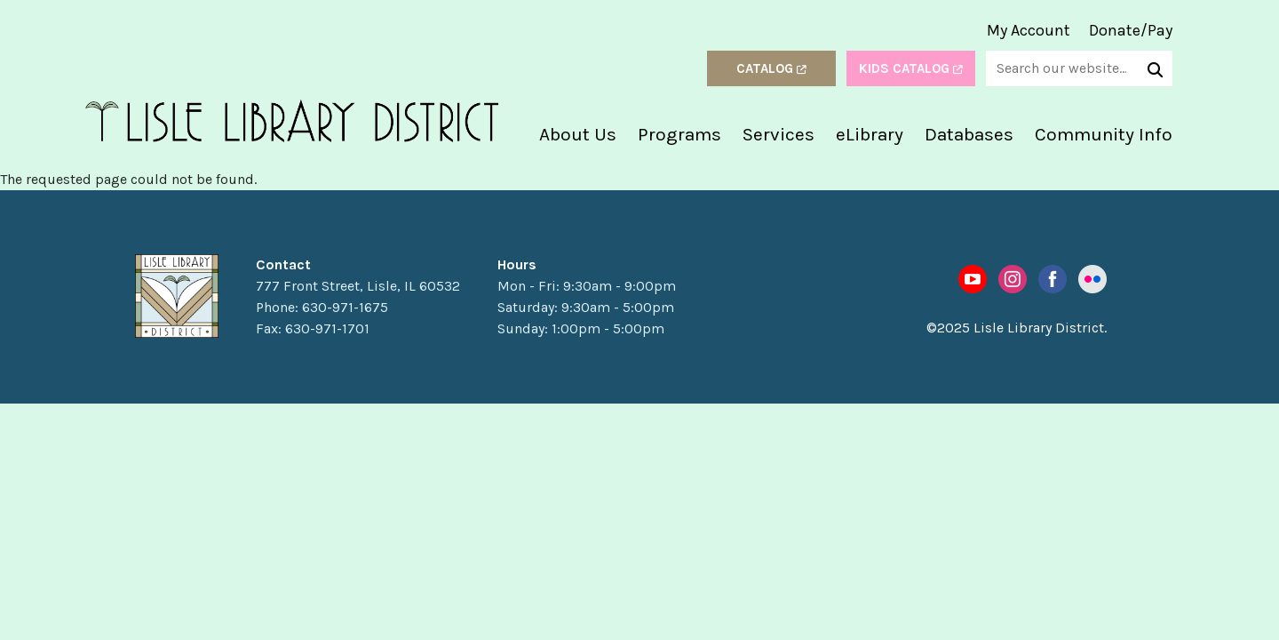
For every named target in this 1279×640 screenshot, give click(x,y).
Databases (969, 134)
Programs (679, 134)
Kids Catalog (911, 68)
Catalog (771, 68)
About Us (577, 134)
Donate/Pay (1130, 30)
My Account (1028, 30)
